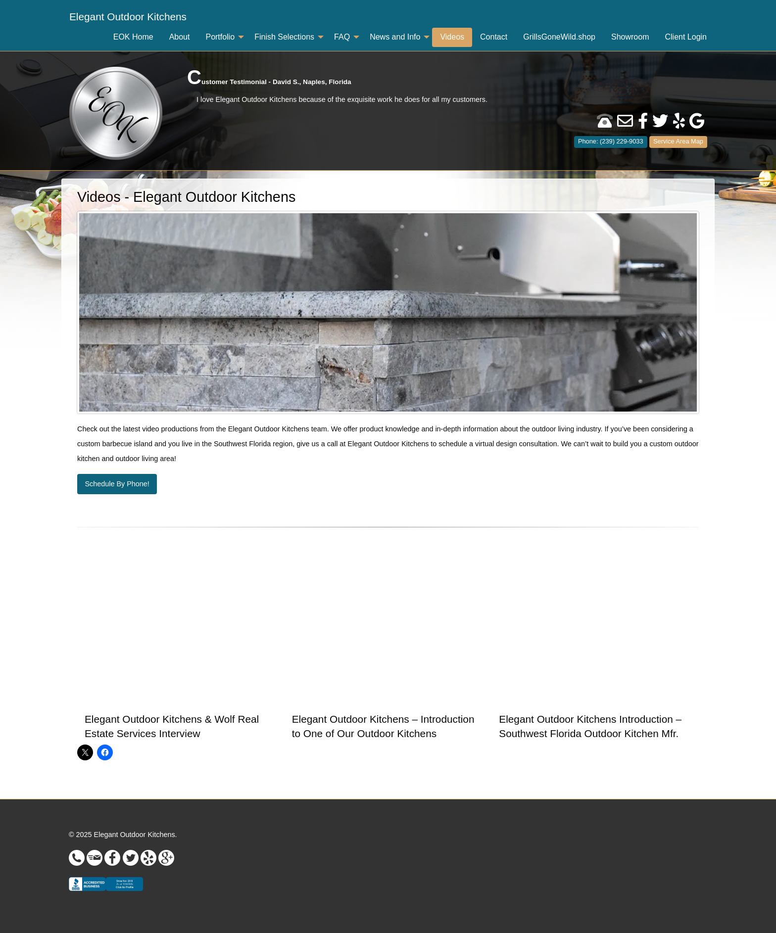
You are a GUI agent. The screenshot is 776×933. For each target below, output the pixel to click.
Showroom (630, 37)
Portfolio (220, 37)
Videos (452, 37)
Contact (493, 37)
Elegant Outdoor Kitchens (128, 16)
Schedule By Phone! (117, 484)
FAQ (342, 37)
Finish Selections (284, 37)
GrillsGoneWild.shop (559, 37)
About (179, 37)
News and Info (395, 37)
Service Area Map (678, 141)
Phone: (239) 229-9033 (610, 141)
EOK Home (133, 37)
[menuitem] (127, 17)
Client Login (686, 37)
